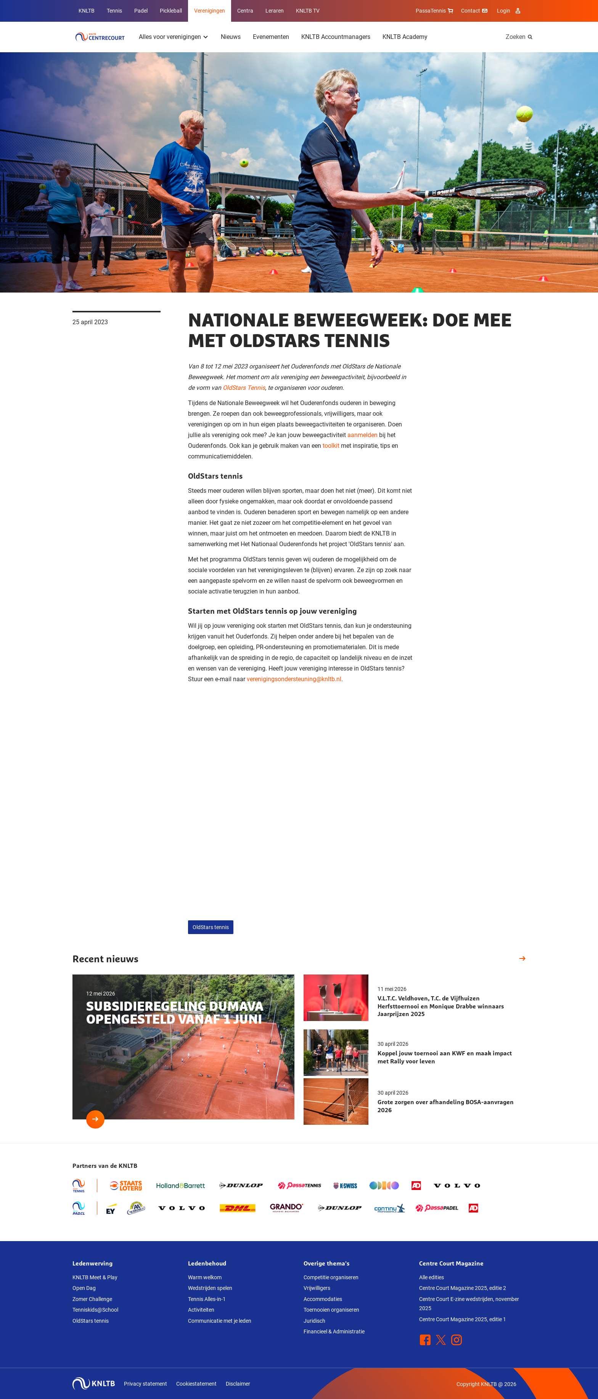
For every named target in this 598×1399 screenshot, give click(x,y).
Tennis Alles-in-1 (207, 1299)
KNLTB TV (308, 11)
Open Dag (84, 1288)
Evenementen (271, 36)
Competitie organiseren (331, 1277)
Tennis (114, 11)
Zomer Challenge (92, 1299)
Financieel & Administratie (334, 1331)
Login (509, 11)
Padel (141, 11)
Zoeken (516, 36)
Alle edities (431, 1277)
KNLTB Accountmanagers (335, 36)
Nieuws (231, 36)
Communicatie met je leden (219, 1321)
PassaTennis (435, 11)
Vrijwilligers (317, 1288)
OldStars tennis (211, 927)
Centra (245, 11)
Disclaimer (238, 1384)
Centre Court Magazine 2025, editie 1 (462, 1319)
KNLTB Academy (405, 36)
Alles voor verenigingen (170, 36)
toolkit (331, 445)
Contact (475, 11)
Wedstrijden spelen (210, 1288)
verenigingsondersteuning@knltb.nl (294, 679)
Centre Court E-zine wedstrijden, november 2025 (469, 1304)
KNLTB (87, 11)
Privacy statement (145, 1384)
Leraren (274, 11)
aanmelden (362, 435)
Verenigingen (209, 11)
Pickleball (171, 11)
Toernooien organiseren (331, 1310)
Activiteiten (201, 1310)
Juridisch (314, 1321)
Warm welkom (205, 1277)
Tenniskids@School (95, 1310)
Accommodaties (323, 1299)
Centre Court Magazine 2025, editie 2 (462, 1288)
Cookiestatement (196, 1384)
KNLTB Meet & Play (94, 1277)
